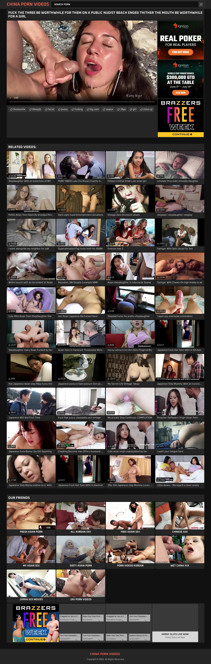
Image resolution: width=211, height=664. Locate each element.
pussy (64, 109)
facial (51, 109)
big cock (94, 109)
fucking (79, 109)
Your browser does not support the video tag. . (82, 62)
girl (134, 109)
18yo (123, 109)
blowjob (36, 109)
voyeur (109, 109)
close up (147, 109)
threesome (19, 109)
